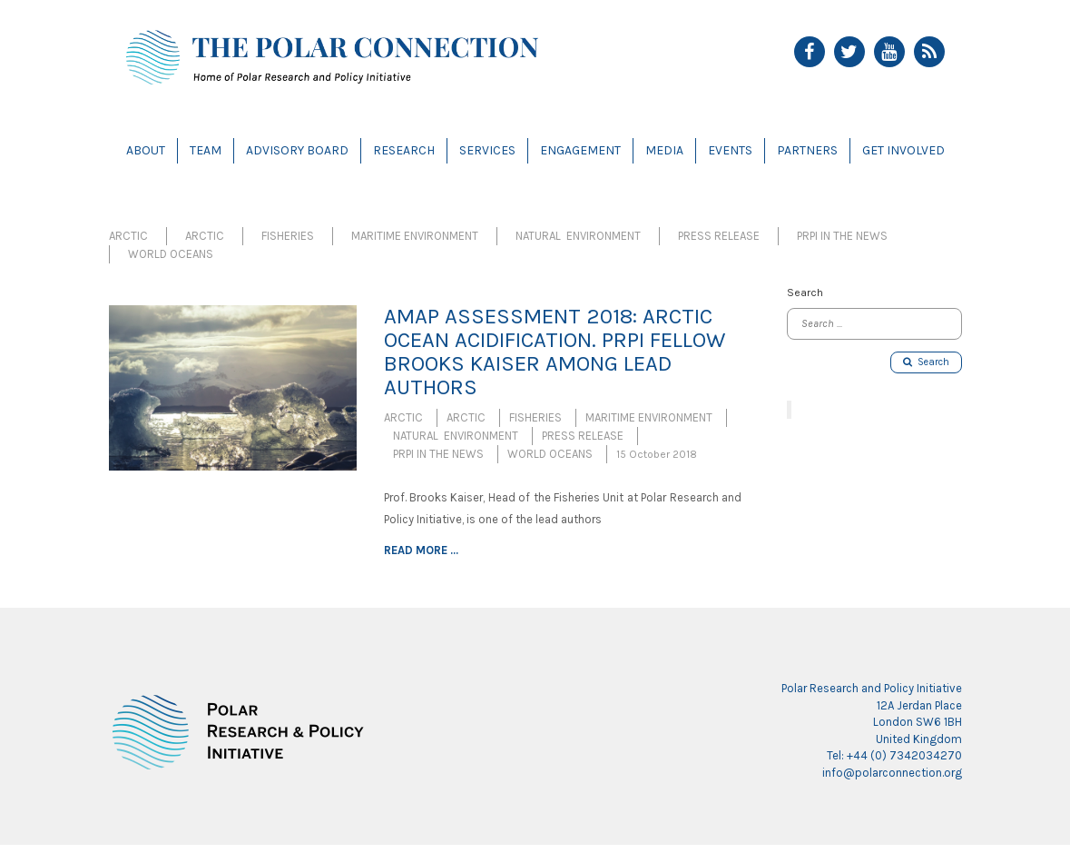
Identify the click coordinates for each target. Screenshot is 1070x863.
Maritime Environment (414, 236)
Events (730, 150)
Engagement (580, 150)
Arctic (128, 236)
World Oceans (170, 254)
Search (926, 362)
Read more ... (421, 550)
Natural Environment (578, 236)
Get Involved (903, 150)
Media (664, 150)
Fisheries (287, 236)
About (145, 150)
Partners (807, 150)
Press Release (719, 236)
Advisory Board (297, 150)
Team (205, 150)
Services (487, 150)
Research (404, 150)
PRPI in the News (842, 236)
